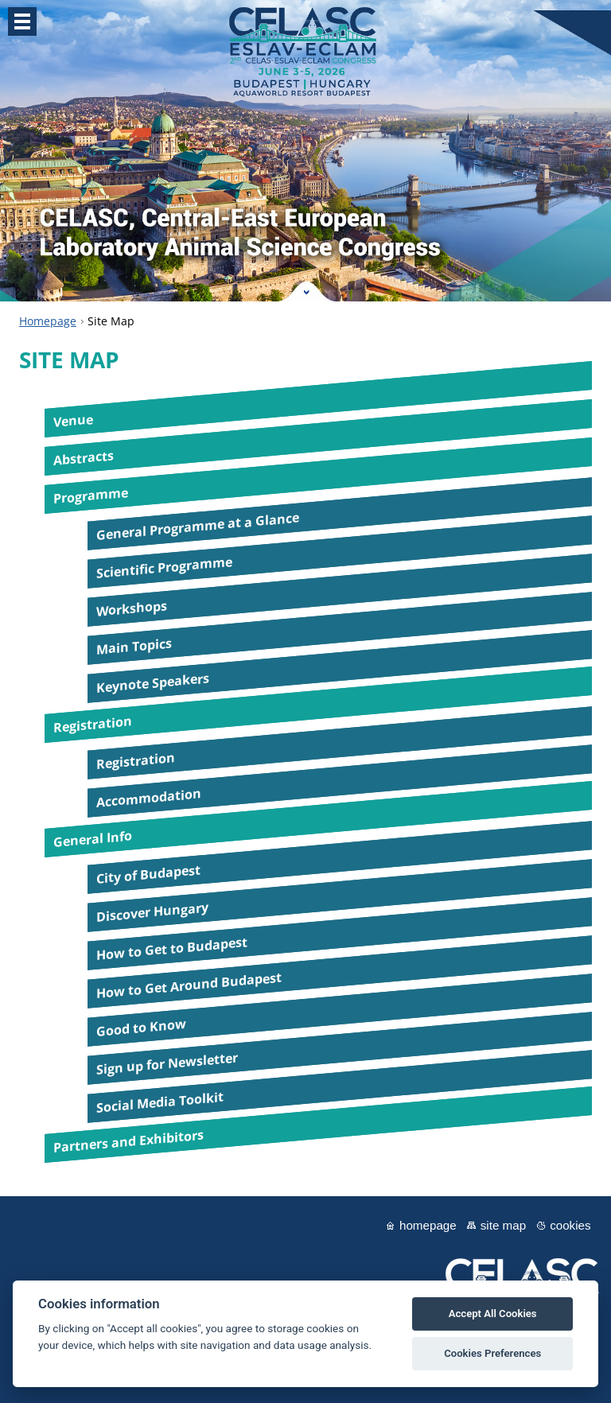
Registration (92, 725)
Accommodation (148, 797)
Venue (73, 420)
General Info (92, 839)
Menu (22, 21)
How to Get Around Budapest (189, 985)
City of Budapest (148, 874)
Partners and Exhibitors (128, 1141)
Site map (503, 1225)
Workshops (131, 608)
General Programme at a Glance (197, 526)
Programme (90, 495)
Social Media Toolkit (160, 1102)
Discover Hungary (152, 912)
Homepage (47, 320)
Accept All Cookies (493, 1313)
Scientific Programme (164, 567)
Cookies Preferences (492, 1353)
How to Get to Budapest (171, 948)
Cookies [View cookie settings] (570, 1225)
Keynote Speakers (152, 683)
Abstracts (83, 458)
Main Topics (134, 647)
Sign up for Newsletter (167, 1063)
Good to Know (141, 1027)
